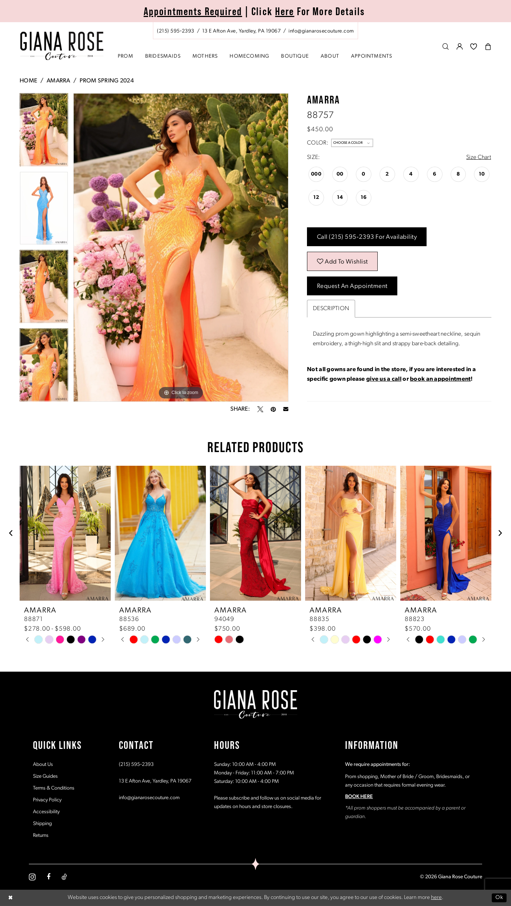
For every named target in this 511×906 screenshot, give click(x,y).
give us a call (383, 379)
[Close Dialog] (10, 897)
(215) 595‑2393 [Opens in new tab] (136, 764)
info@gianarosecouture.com (149, 798)
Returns (41, 835)
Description (331, 309)
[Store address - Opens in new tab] (241, 31)
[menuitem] (255, 30)
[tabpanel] (44, 132)
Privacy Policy (47, 800)
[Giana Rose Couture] (62, 46)
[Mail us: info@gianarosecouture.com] (321, 31)
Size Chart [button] (478, 157)
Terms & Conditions (53, 788)
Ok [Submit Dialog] (499, 897)
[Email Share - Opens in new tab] (285, 409)
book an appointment (440, 379)
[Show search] (446, 46)
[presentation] (65, 533)
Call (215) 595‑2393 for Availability (367, 237)
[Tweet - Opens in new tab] (260, 409)
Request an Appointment (352, 286)
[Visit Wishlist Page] (474, 46)
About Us (43, 764)
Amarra (58, 81)
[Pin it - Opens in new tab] (273, 409)
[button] (460, 46)
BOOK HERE (359, 797)
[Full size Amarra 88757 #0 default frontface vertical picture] (181, 247)
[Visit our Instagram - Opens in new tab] (32, 877)
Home (28, 81)
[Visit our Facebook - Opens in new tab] (48, 876)
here (436, 897)
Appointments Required (193, 11)
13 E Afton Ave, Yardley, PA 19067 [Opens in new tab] (155, 781)
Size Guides (45, 776)
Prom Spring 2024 (107, 81)
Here (284, 11)
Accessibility (46, 812)
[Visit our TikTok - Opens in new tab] (64, 876)
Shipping (42, 824)
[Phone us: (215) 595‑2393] (175, 31)
